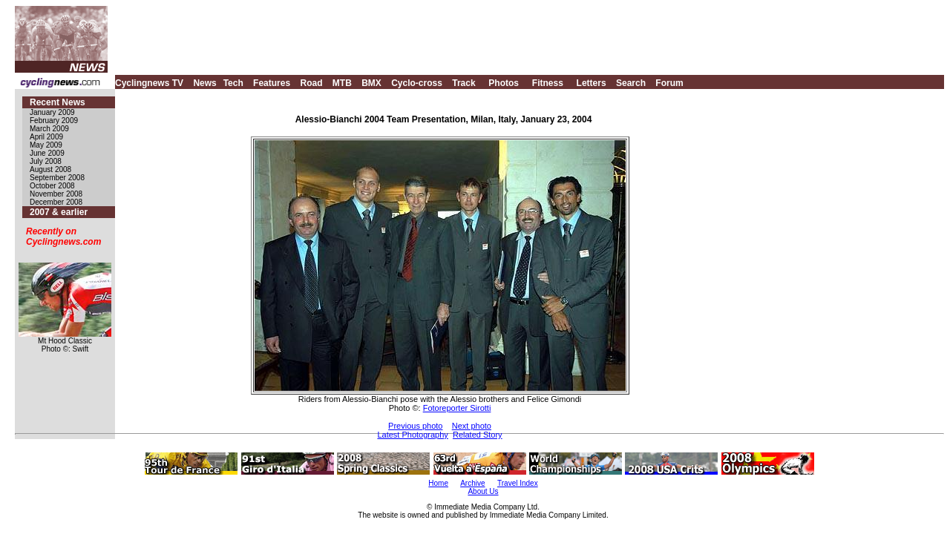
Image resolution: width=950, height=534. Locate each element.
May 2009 (46, 145)
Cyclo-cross (416, 83)
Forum (669, 83)
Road (311, 83)
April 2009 (46, 137)
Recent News (57, 102)
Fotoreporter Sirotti (457, 407)
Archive (472, 483)
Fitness (547, 83)
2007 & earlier (59, 212)
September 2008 (57, 178)
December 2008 (56, 202)
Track (463, 83)
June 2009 (47, 153)
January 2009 (52, 112)
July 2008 (46, 161)
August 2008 (50, 169)
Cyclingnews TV (149, 83)
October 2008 (52, 186)
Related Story (477, 434)
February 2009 (54, 120)
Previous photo (415, 425)
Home (438, 483)
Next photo (471, 425)
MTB (342, 83)
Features (271, 83)
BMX (371, 83)
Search (631, 83)
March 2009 (49, 129)
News (204, 83)
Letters (591, 83)
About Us (483, 491)
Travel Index (517, 483)
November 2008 (56, 194)
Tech (233, 83)
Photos (503, 83)
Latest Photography (412, 434)
